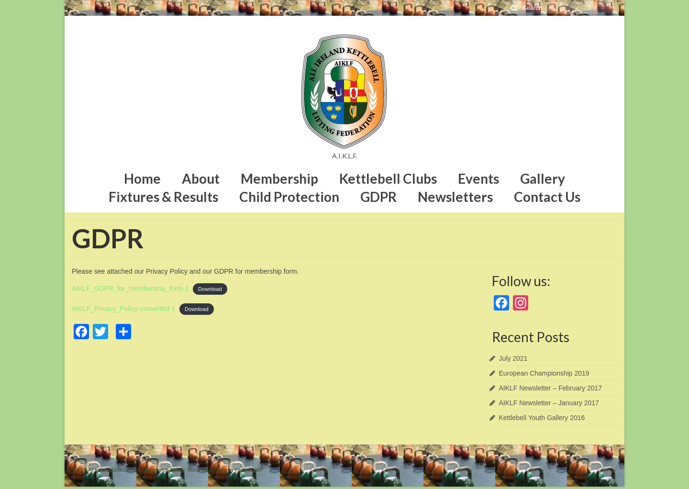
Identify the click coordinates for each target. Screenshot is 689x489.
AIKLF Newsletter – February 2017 (550, 388)
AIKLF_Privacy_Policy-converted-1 (123, 308)
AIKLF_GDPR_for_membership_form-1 (130, 288)
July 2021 (513, 358)
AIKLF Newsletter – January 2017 (549, 403)
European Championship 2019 (544, 373)
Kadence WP (249, 470)
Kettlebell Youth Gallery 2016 (542, 418)
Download (210, 289)
